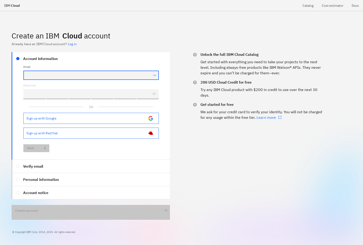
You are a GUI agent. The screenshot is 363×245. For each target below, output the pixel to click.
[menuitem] (308, 5)
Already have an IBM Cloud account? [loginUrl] (44, 44)
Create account (91, 210)
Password (29, 85)
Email (27, 67)
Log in (72, 44)
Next (37, 148)
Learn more (269, 117)
